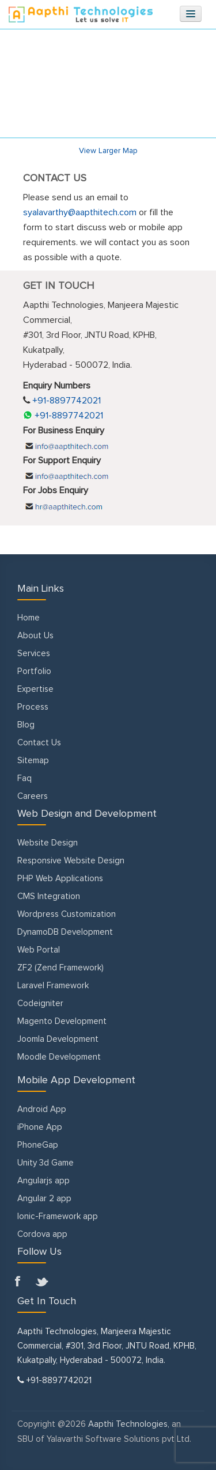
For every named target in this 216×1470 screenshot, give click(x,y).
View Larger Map (108, 151)
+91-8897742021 (63, 415)
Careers (32, 796)
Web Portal (38, 950)
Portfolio (34, 671)
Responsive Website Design (70, 860)
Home (28, 618)
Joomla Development (57, 1039)
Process (32, 707)
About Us (35, 635)
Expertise (35, 689)
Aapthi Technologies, (128, 1424)
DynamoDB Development (65, 932)
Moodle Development (59, 1057)
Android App (41, 1109)
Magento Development (62, 1021)
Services (33, 653)
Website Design (47, 843)
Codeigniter (40, 1003)
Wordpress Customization (66, 914)
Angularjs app (43, 1180)
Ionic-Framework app (57, 1216)
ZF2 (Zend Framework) (60, 968)
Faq (24, 778)
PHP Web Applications (60, 878)
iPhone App (39, 1127)
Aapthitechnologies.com (81, 14)
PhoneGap (37, 1145)
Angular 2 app (44, 1198)
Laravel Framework (53, 985)
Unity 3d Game (45, 1163)
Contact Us (39, 742)
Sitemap (33, 760)
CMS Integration (48, 896)
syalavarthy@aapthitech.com (80, 212)
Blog (26, 725)
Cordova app (42, 1234)
